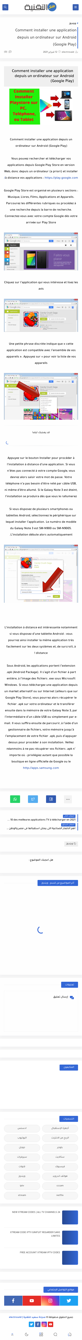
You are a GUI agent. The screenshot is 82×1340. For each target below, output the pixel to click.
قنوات (22, 1167)
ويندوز (72, 23)
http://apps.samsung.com (41, 768)
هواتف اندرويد (60, 1176)
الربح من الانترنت (60, 1138)
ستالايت (60, 1157)
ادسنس (21, 1128)
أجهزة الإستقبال (60, 1128)
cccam (60, 1186)
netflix (60, 1195)
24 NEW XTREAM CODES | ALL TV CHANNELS (36, 1212)
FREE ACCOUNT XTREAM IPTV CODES (40, 1253)
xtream (22, 1195)
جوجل (22, 1147)
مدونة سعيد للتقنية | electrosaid (27, 1317)
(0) (8, 52)
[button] (51, 799)
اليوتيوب (22, 1138)
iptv (22, 1186)
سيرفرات (22, 1157)
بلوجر (60, 1147)
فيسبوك (60, 1167)
